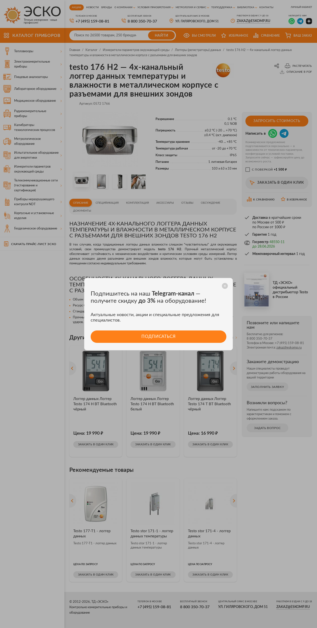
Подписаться (158, 336)
